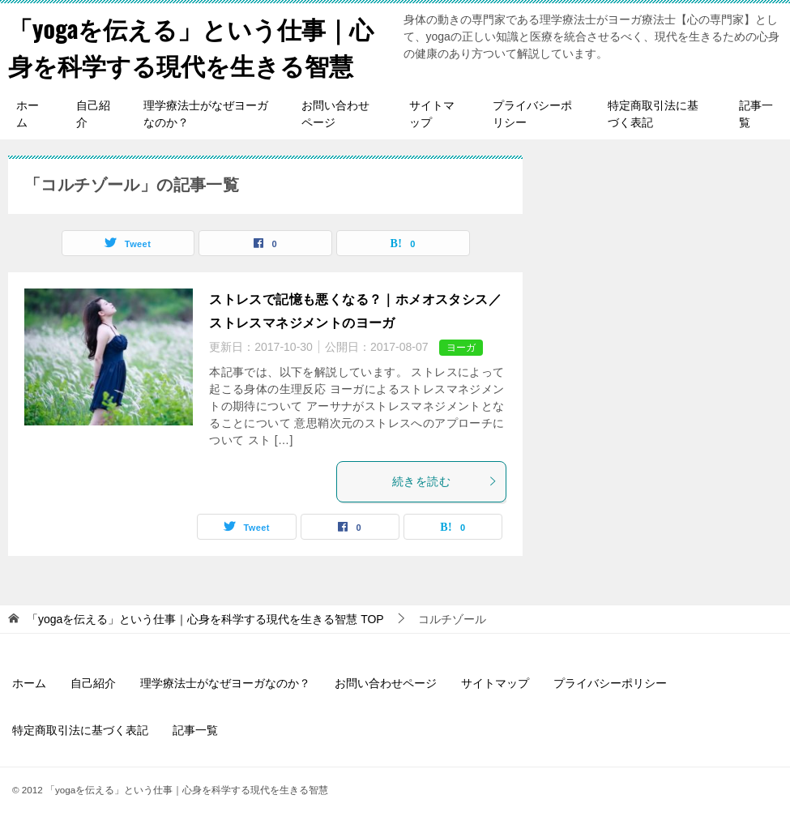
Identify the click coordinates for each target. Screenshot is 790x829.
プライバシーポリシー (532, 114)
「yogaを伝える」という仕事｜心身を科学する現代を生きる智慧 (191, 46)
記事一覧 (756, 114)
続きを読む (444, 481)
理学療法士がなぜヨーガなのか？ (205, 114)
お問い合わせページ (335, 114)
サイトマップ (432, 114)
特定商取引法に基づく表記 (653, 114)
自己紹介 (93, 114)
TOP (205, 619)
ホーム (27, 114)
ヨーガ (461, 347)
